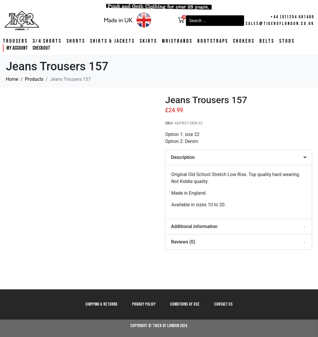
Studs (286, 41)
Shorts (75, 41)
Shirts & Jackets (112, 41)
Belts (266, 41)
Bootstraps (212, 41)
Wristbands (177, 41)
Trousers (15, 41)
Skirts (148, 41)
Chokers (243, 41)
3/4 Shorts (47, 41)
